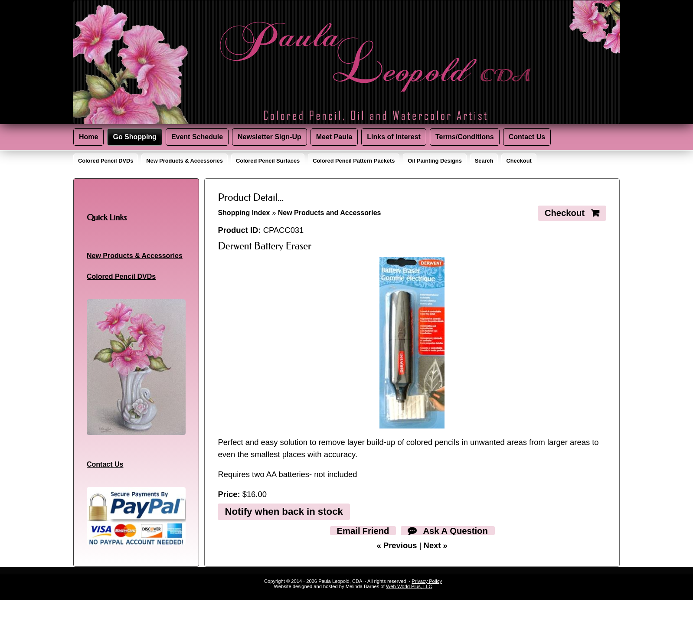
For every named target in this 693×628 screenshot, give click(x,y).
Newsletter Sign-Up (269, 137)
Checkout (518, 160)
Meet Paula (334, 137)
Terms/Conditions (464, 137)
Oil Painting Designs (434, 160)
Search (484, 160)
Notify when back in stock (284, 511)
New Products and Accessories (329, 212)
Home (88, 137)
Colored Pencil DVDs (105, 160)
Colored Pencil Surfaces (268, 160)
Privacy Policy (427, 581)
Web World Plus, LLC (409, 586)
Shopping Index (244, 212)
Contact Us (527, 137)
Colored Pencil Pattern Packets (354, 160)
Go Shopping (134, 137)
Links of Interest (394, 137)
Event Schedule (197, 137)
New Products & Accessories (184, 160)
